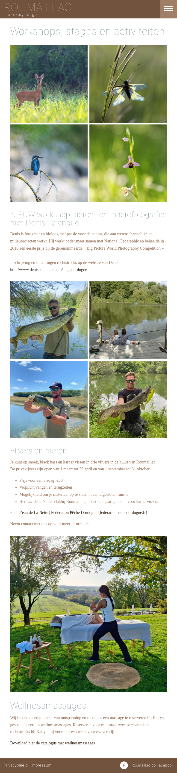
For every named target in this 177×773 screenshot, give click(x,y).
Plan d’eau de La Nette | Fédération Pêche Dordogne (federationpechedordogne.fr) (78, 512)
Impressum (41, 765)
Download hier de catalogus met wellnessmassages (52, 743)
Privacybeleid (16, 765)
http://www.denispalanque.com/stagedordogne (48, 269)
